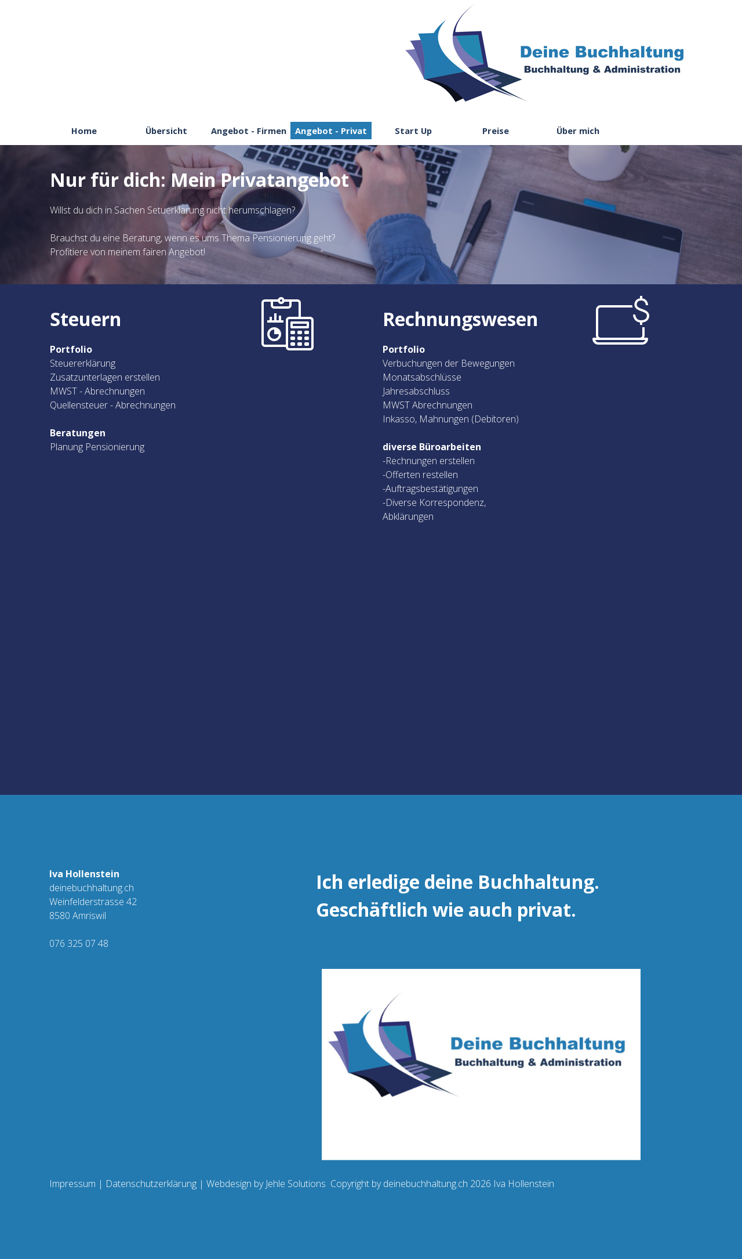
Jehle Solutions (294, 1183)
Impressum (72, 1183)
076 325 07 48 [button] (78, 943)
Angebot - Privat (331, 130)
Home (84, 130)
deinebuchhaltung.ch (425, 1183)
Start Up (413, 130)
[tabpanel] (371, 219)
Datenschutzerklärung (151, 1183)
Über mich (577, 130)
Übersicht (166, 130)
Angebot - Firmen (248, 130)
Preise (495, 130)
